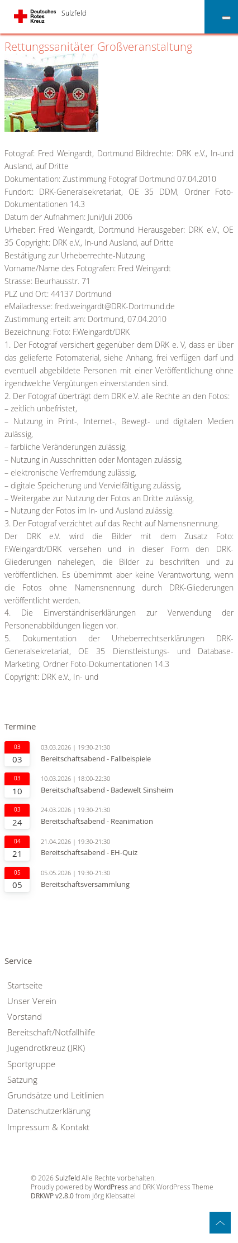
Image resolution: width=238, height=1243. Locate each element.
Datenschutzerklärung (49, 1111)
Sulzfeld (73, 12)
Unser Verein (31, 1001)
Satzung (22, 1079)
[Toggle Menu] (226, 18)
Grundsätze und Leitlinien (55, 1095)
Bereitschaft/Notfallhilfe (51, 1032)
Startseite (24, 985)
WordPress (111, 1187)
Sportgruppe (31, 1064)
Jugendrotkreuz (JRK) (46, 1048)
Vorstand (24, 1016)
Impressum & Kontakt (48, 1127)
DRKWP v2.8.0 (52, 1196)
